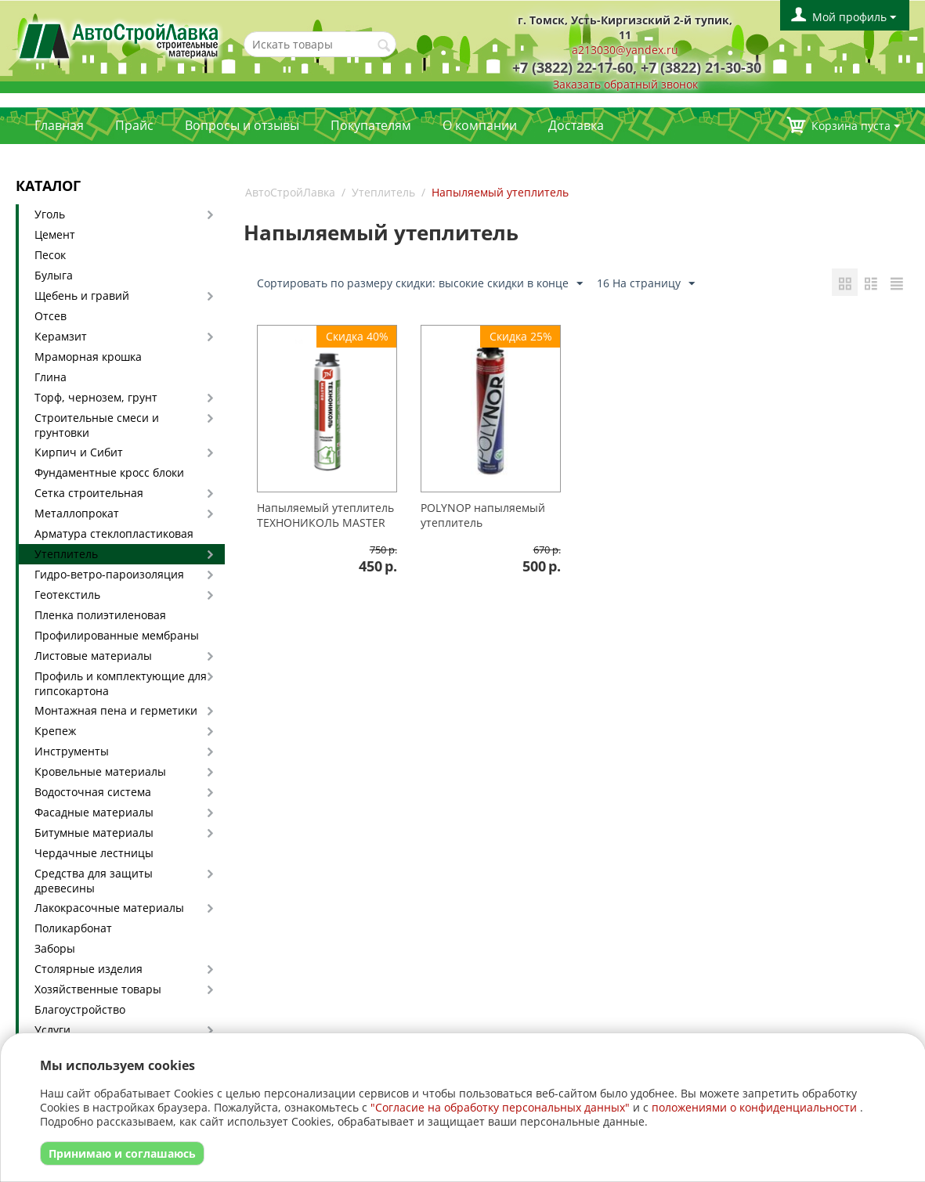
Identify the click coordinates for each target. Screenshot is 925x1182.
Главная (59, 125)
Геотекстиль (67, 594)
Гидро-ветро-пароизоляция (109, 574)
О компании (480, 125)
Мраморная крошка (88, 356)
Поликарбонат (73, 928)
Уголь (49, 214)
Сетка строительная (88, 492)
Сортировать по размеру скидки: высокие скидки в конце (420, 284)
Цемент (54, 234)
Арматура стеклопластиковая (113, 533)
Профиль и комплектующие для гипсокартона (120, 683)
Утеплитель (66, 553)
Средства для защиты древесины (93, 881)
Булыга (53, 275)
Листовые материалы (93, 655)
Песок (50, 254)
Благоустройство (79, 1009)
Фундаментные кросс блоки (109, 472)
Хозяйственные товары (97, 989)
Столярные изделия (88, 968)
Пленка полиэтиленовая (100, 614)
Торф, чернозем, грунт (95, 397)
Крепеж (55, 730)
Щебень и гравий (81, 295)
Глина (50, 376)
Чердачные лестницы (94, 852)
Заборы (54, 948)
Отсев (50, 315)
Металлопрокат (76, 513)
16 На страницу (646, 284)
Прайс (134, 125)
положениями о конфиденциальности (754, 1107)
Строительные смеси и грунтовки (96, 425)
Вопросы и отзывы (242, 125)
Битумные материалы (94, 832)
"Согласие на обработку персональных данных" (500, 1107)
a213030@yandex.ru (625, 49)
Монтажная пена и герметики (115, 710)
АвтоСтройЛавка (290, 192)
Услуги (52, 1029)
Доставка (576, 125)
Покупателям (371, 125)
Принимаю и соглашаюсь (122, 1153)
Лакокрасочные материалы (109, 907)
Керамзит (60, 336)
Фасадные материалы (94, 812)
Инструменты (71, 751)
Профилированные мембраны (116, 635)
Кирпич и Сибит (78, 452)
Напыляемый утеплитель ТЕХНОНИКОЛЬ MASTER (325, 515)
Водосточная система (92, 791)
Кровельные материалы (100, 771)
